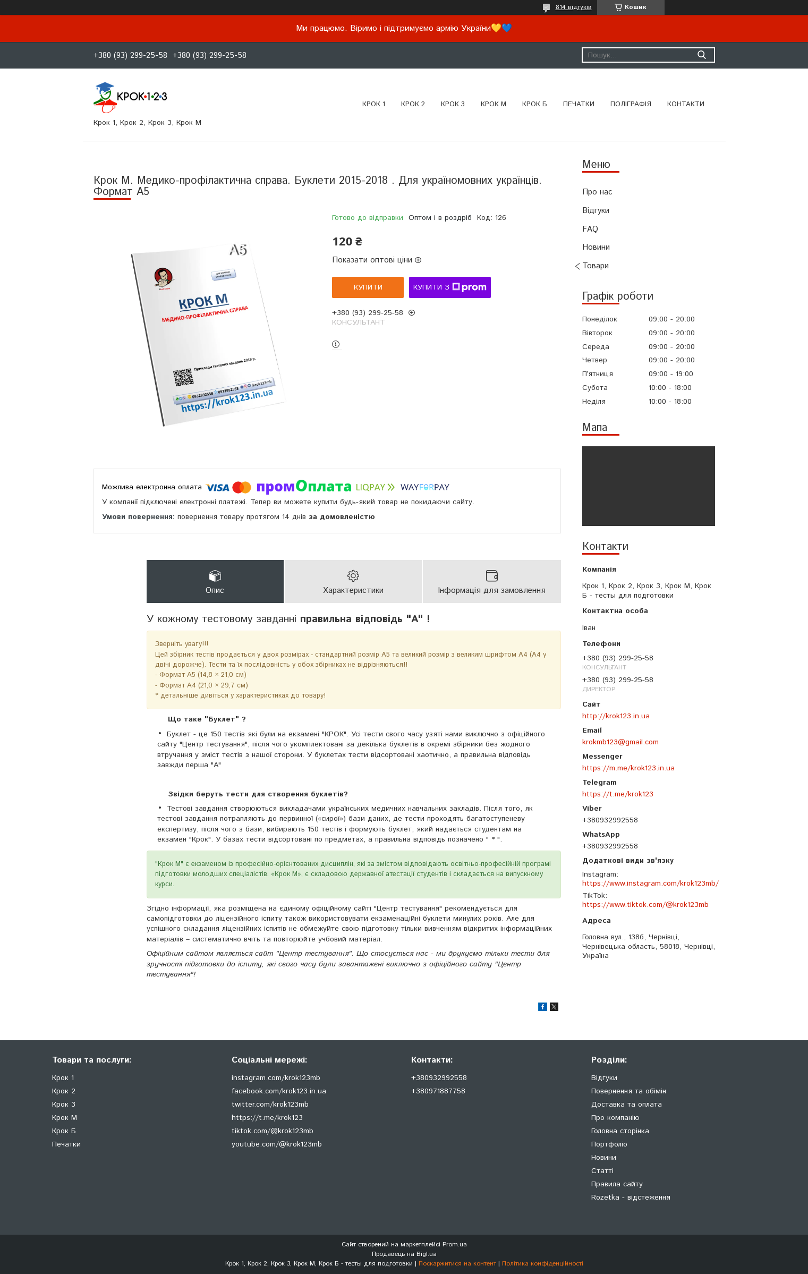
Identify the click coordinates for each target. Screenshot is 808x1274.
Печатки (66, 1144)
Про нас (597, 192)
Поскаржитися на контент (457, 1263)
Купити (368, 287)
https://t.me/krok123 (617, 794)
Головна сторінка (620, 1131)
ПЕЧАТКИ (578, 104)
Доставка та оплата (626, 1104)
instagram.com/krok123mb (276, 1078)
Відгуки (595, 210)
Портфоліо (609, 1144)
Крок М (493, 104)
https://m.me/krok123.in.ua (628, 768)
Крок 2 (413, 104)
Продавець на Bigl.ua (404, 1254)
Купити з (450, 287)
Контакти (685, 104)
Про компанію (615, 1117)
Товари (595, 265)
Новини (596, 247)
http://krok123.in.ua (616, 716)
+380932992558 (439, 1078)
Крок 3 (453, 104)
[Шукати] (702, 55)
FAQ (590, 229)
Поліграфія (630, 104)
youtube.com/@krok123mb (277, 1144)
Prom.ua (455, 1244)
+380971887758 (438, 1091)
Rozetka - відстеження (630, 1197)
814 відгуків (574, 7)
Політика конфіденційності (542, 1263)
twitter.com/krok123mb (270, 1104)
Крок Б (534, 104)
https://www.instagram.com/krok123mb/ (650, 883)
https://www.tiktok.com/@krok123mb (645, 904)
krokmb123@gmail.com (620, 742)
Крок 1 (373, 104)
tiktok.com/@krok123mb (272, 1131)
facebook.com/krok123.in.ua (279, 1091)
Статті (602, 1171)
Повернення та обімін (628, 1091)
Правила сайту (617, 1184)
